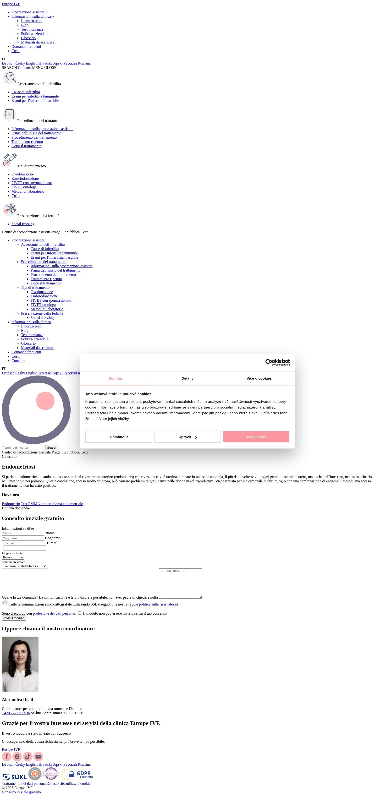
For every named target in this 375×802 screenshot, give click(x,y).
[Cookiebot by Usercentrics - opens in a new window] (269, 362)
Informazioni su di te (18, 528)
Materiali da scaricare (37, 42)
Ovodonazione (22, 174)
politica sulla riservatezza (158, 610)
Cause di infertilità (25, 92)
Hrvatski (45, 63)
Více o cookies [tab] (259, 378)
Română (84, 63)
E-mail (52, 543)
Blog (24, 25)
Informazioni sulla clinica (31, 16)
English (32, 63)
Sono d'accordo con (84, 619)
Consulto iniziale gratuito (21, 798)
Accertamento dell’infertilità (43, 244)
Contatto (24, 67)
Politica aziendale (34, 34)
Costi (15, 51)
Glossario (28, 38)
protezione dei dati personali (55, 619)
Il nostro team (31, 21)
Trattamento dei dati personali (25, 789)
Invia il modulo (14, 624)
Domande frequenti (26, 46)
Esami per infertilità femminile (35, 96)
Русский (70, 63)
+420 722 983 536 (16, 719)
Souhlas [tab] (116, 378)
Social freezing (22, 224)
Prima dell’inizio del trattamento (36, 133)
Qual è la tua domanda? (20, 603)
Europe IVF (11, 4)
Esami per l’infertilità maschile (35, 100)
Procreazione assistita (27, 12)
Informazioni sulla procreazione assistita (42, 129)
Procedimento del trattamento (34, 137)
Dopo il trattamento (26, 146)
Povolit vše (256, 437)
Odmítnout (119, 437)
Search (52, 447)
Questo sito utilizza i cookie (69, 789)
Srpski (57, 63)
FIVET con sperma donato (31, 183)
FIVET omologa (24, 187)
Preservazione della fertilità (42, 313)
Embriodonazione (25, 178)
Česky (20, 63)
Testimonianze (32, 29)
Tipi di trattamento (35, 287)
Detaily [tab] (187, 378)
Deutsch (8, 63)
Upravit (188, 437)
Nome (50, 533)
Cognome (52, 538)
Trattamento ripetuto (27, 142)
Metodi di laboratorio (27, 191)
